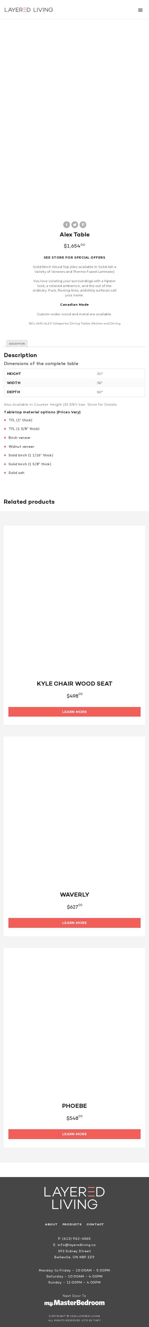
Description (17, 342)
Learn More (74, 710)
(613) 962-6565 (76, 1237)
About (50, 1223)
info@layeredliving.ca (77, 1243)
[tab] (16, 341)
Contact (96, 1223)
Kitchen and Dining (106, 321)
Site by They (91, 1318)
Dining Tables (80, 321)
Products (72, 1223)
